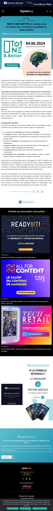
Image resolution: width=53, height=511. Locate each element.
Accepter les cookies (12, 508)
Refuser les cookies (25, 508)
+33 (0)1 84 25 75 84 (26, 475)
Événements (26, 18)
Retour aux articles (28, 202)
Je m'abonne (36, 397)
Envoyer (6, 457)
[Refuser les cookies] (51, 505)
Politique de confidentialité (39, 508)
